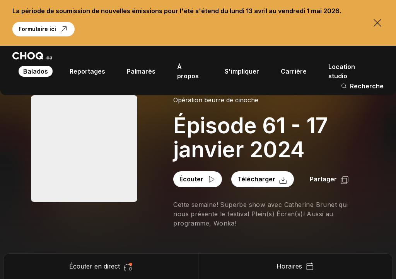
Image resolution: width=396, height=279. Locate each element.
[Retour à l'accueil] (32, 56)
